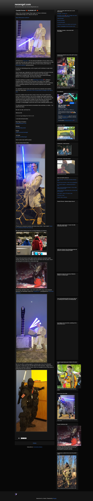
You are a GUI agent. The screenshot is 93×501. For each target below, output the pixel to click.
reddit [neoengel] (60, 18)
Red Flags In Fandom (38, 79)
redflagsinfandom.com (21, 123)
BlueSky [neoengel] (60, 20)
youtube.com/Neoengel (21, 136)
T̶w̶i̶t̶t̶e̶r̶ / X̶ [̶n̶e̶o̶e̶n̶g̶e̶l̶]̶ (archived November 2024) (66, 26)
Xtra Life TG (26, 60)
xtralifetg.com (36, 291)
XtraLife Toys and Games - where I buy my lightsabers (67, 182)
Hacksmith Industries (21, 65)
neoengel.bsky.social (21, 127)
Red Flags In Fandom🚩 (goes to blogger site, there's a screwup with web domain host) (67, 16)
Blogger (54, 498)
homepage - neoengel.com (62, 13)
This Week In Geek (60, 195)
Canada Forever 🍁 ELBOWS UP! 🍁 (27, 10)
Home (34, 443)
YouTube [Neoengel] (61, 22)
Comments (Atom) (38, 447)
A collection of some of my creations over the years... (67, 24)
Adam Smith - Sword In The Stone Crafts (64, 193)
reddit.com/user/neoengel (22, 132)
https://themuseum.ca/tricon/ (22, 17)
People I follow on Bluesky (62, 197)
